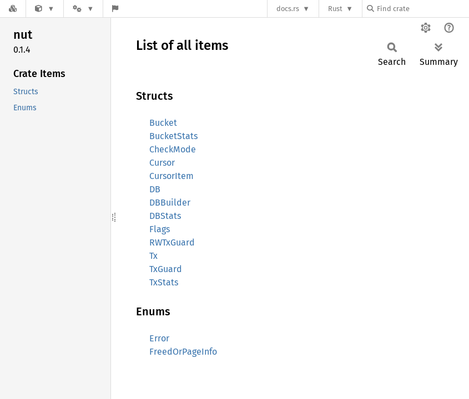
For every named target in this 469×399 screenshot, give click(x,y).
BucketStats (173, 136)
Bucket (163, 122)
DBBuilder (169, 202)
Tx (153, 255)
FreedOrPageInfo (183, 351)
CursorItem (171, 176)
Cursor (162, 162)
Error (159, 338)
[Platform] (83, 8)
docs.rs (287, 8)
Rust (335, 8)
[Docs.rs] (13, 8)
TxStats (163, 282)
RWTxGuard (172, 242)
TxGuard (165, 269)
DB (154, 189)
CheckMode (172, 149)
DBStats (165, 216)
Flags (159, 229)
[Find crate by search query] (422, 8)
